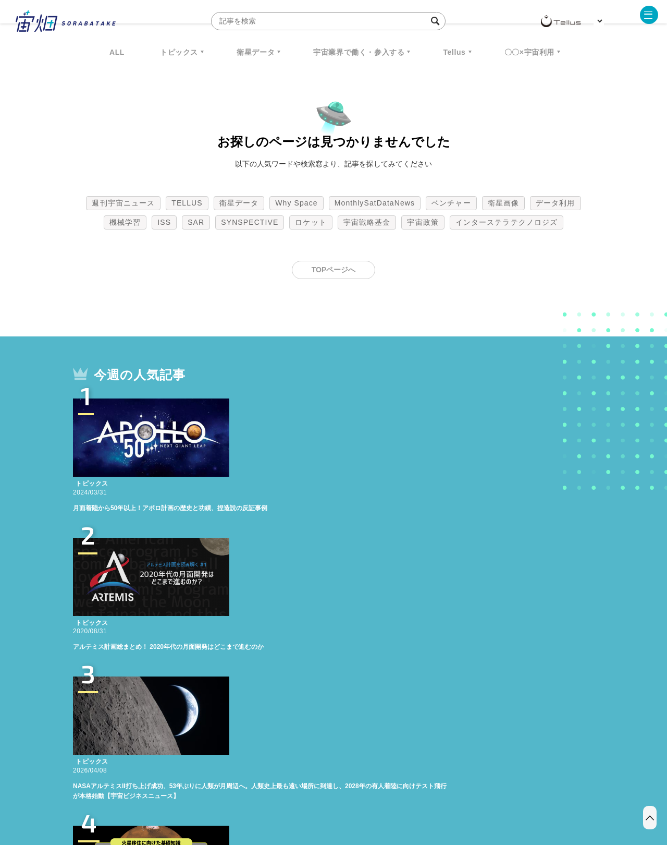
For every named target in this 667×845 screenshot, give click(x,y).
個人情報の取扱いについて (302, 790)
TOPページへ (334, 269)
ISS (164, 222)
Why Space (296, 203)
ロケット (310, 222)
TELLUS (187, 203)
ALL (117, 52)
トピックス (179, 52)
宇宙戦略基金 (367, 222)
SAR (196, 222)
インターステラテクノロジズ (506, 222)
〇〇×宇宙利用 (529, 52)
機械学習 (125, 222)
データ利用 (555, 203)
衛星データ (256, 52)
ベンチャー (451, 203)
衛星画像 (503, 203)
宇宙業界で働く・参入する (358, 52)
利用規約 (247, 790)
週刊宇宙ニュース (123, 203)
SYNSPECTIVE (249, 222)
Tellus (454, 52)
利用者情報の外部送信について (389, 790)
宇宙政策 (422, 222)
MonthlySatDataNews (375, 203)
